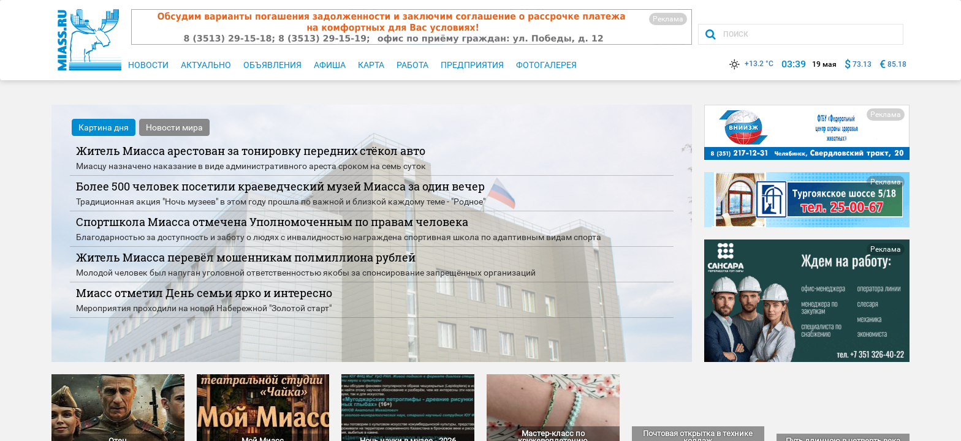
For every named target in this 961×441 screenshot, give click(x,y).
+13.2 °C (750, 63)
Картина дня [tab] (103, 127)
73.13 (862, 64)
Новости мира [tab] (174, 127)
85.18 (896, 64)
